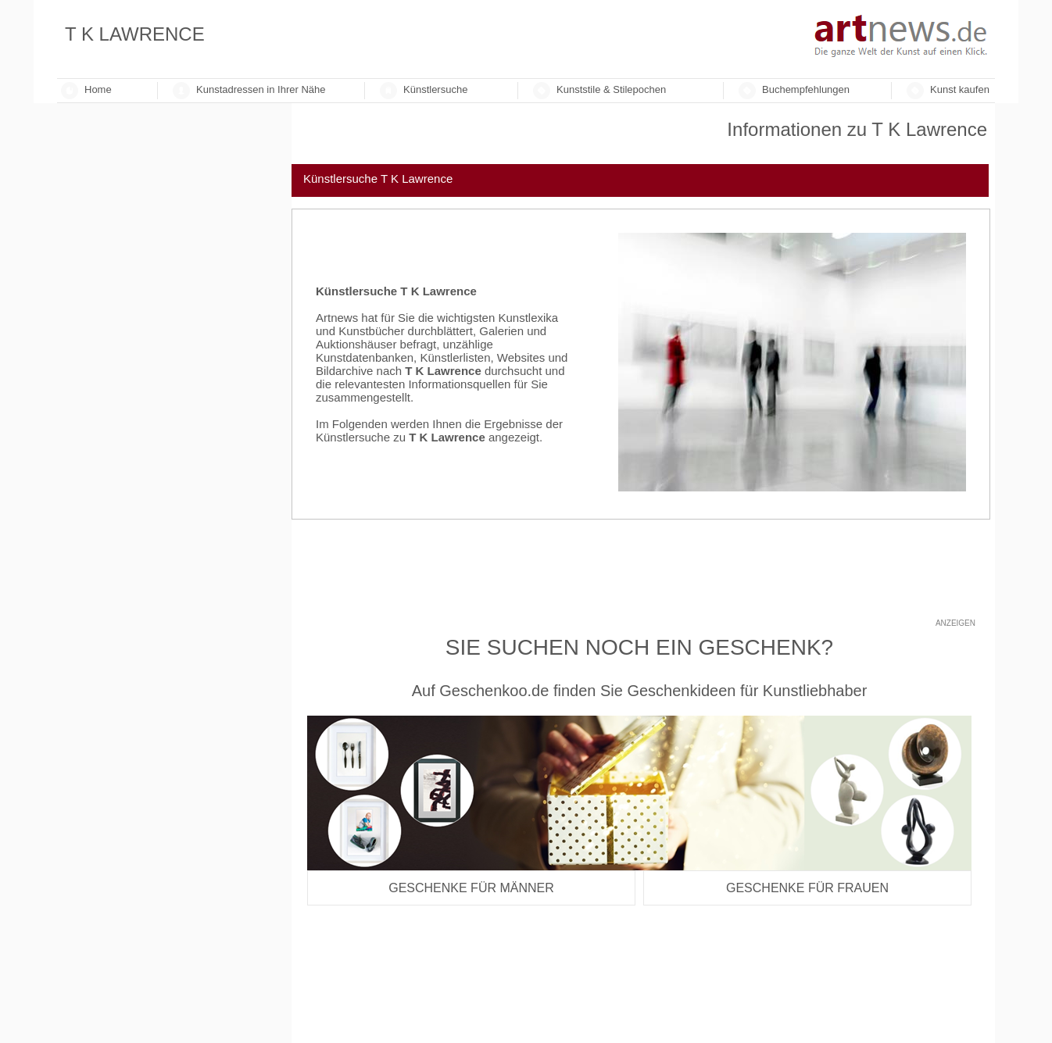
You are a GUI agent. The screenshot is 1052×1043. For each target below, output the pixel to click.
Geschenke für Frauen (807, 888)
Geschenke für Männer (471, 888)
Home (98, 89)
